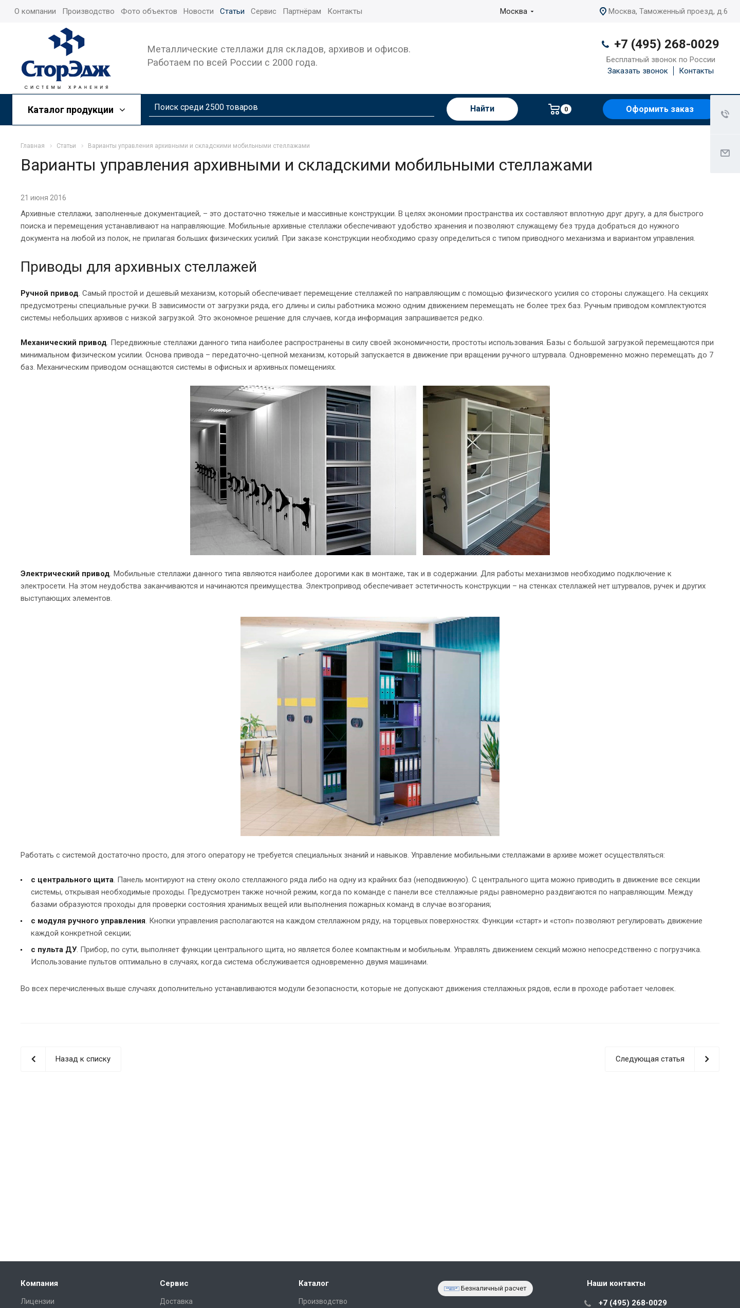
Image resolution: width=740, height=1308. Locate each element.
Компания (39, 1283)
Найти (482, 108)
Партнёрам (302, 11)
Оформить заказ (660, 109)
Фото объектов (149, 11)
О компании (35, 11)
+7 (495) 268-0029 (666, 44)
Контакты (344, 11)
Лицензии (37, 1301)
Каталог (314, 1283)
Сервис (263, 11)
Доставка (176, 1301)
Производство (88, 11)
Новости (198, 11)
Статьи (232, 11)
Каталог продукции (76, 109)
